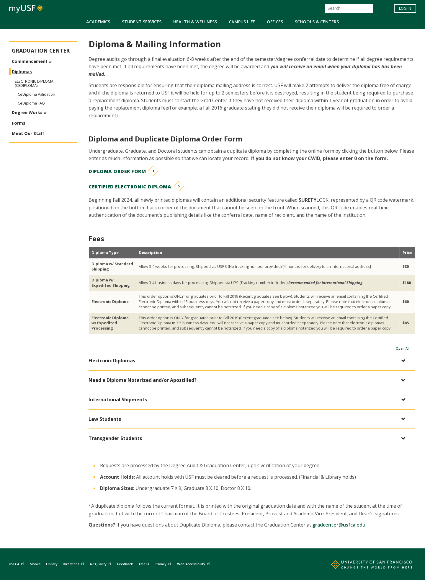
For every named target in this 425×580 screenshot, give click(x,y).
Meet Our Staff (28, 133)
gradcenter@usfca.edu (338, 525)
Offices (275, 22)
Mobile (35, 564)
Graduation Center (41, 50)
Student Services (141, 22)
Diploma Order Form (117, 171)
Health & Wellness (195, 22)
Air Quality (101, 563)
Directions (74, 563)
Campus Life (242, 22)
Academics (98, 22)
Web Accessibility (194, 563)
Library (52, 564)
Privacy (164, 563)
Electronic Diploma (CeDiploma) (34, 83)
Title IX (143, 564)
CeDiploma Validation (36, 94)
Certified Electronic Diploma (130, 186)
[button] (249, 361)
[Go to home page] (365, 565)
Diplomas (22, 71)
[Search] (349, 8)
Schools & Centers (317, 22)
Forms (18, 123)
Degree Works (27, 112)
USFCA (17, 563)
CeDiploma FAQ (31, 103)
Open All (402, 348)
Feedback (125, 564)
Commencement (30, 61)
